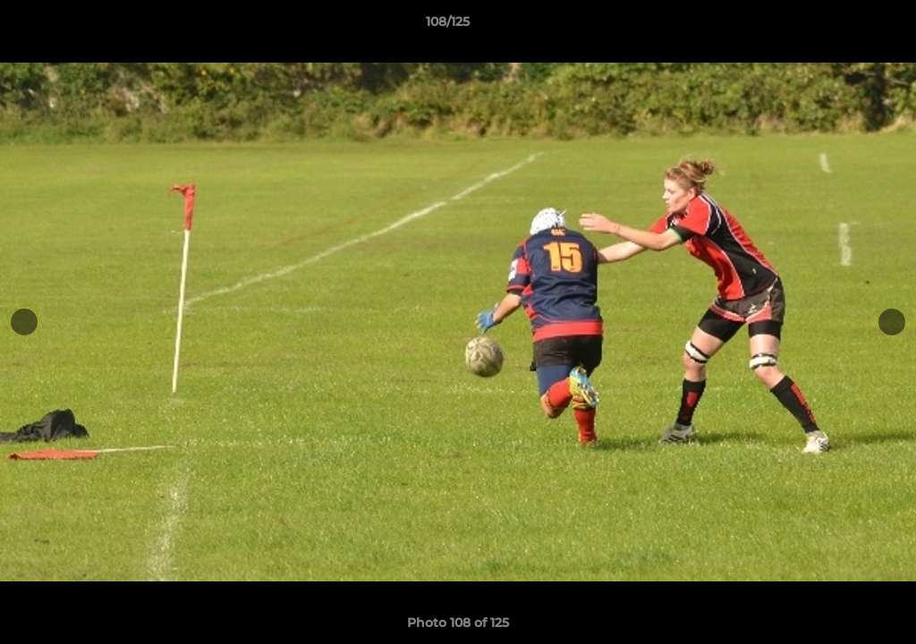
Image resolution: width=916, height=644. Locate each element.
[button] (841, 26)
